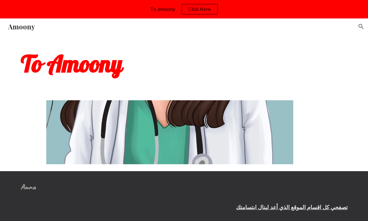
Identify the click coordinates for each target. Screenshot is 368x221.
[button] (361, 26)
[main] (184, 63)
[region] (184, 9)
